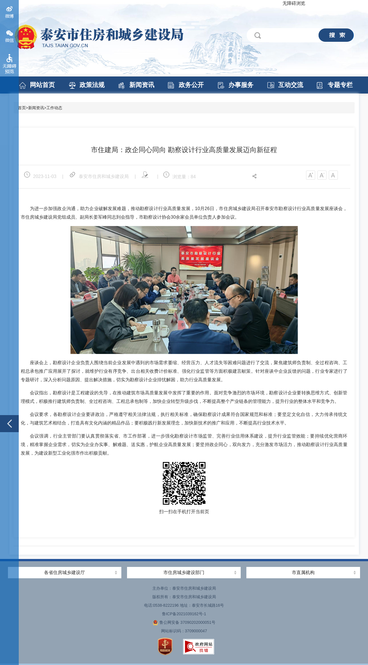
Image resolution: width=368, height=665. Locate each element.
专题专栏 (340, 84)
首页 (22, 107)
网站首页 (42, 84)
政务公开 (191, 84)
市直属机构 (303, 572)
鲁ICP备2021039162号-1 (184, 614)
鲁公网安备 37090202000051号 (184, 622)
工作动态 (54, 107)
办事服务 (240, 84)
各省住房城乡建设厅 (64, 572)
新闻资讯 (141, 84)
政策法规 (92, 84)
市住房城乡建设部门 (183, 572)
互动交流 (290, 84)
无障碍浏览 (293, 3)
